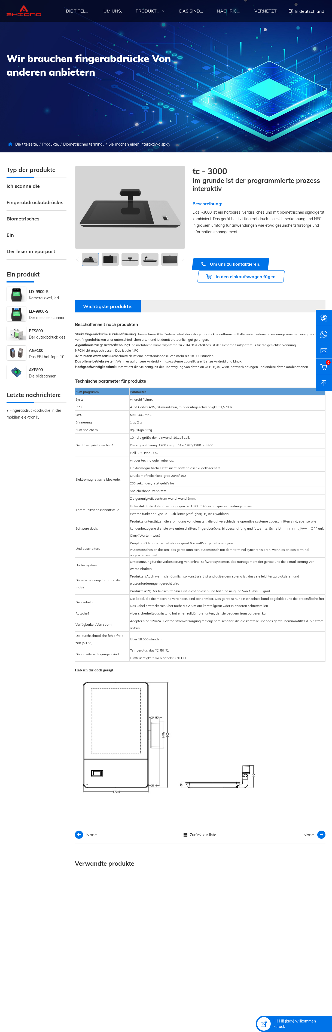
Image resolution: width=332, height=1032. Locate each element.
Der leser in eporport (31, 251)
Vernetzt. (266, 11)
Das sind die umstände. (191, 11)
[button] (182, 259)
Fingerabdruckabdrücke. (35, 202)
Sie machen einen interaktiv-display (139, 144)
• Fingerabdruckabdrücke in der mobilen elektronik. (34, 414)
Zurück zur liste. (200, 835)
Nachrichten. (229, 11)
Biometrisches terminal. (83, 144)
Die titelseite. (78, 11)
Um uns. (112, 11)
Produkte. (148, 11)
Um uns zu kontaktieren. (230, 264)
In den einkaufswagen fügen (241, 277)
